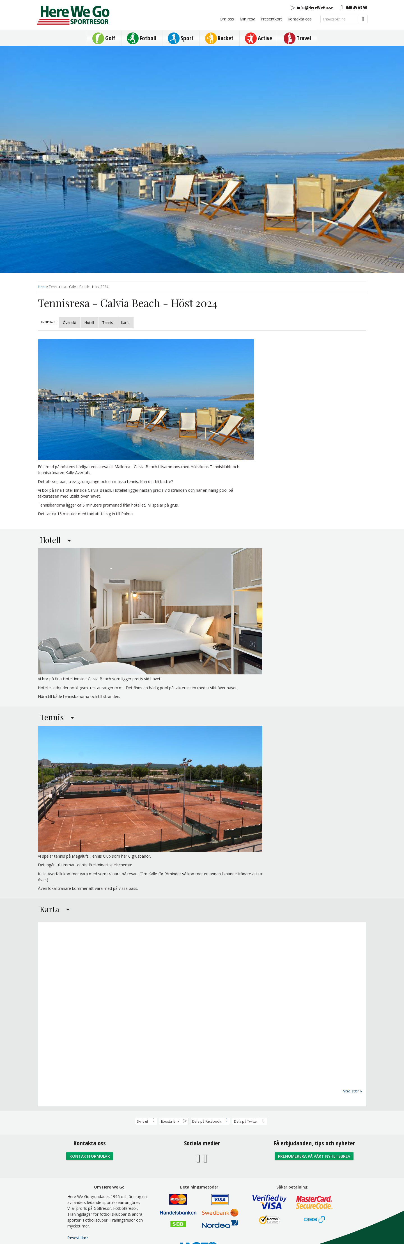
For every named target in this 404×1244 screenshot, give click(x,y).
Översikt (69, 322)
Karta (125, 322)
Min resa (247, 19)
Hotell (89, 322)
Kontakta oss (300, 19)
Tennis (107, 322)
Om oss (227, 19)
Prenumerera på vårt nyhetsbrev (314, 1156)
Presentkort (271, 19)
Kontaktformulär (90, 1156)
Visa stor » (352, 1090)
